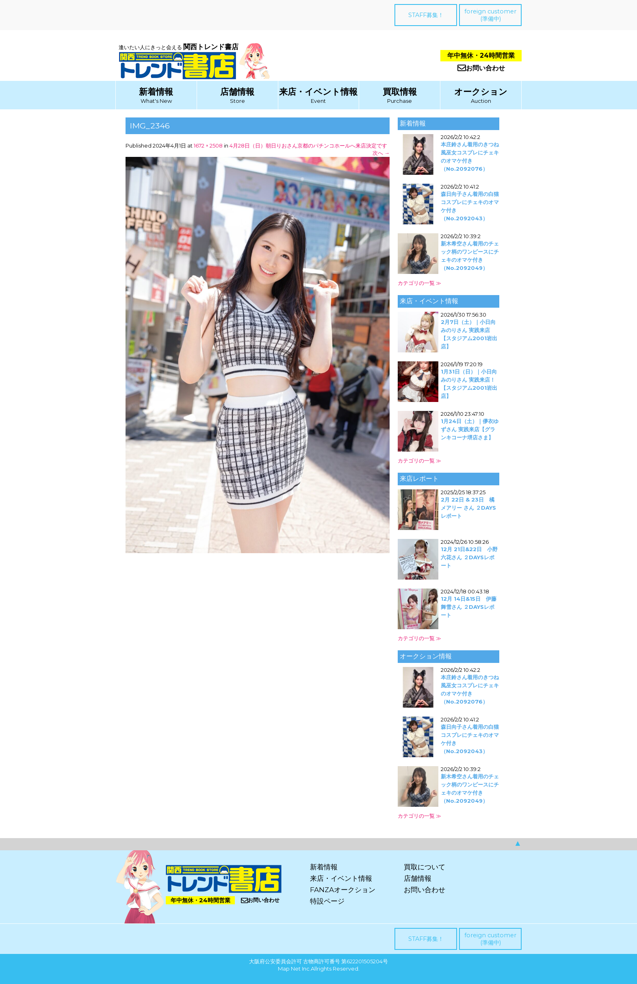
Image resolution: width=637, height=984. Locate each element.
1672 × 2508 (208, 145)
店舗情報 (237, 92)
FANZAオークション (342, 890)
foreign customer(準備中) (490, 15)
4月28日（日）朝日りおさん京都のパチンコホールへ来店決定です (308, 145)
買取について (424, 867)
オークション (480, 92)
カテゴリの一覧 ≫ (419, 283)
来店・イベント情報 (318, 92)
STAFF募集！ (426, 15)
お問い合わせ (481, 68)
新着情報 (156, 92)
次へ (381, 153)
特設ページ (327, 901)
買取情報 (400, 92)
